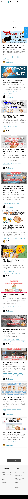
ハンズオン (5, 128)
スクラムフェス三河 (7, 375)
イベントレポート (6, 341)
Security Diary (19, 475)
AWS (8, 58)
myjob (20, 306)
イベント (5, 374)
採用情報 (5, 482)
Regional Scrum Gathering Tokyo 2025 (9, 203)
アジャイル (5, 91)
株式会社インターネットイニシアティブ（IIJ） (8, 473)
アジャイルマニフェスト (7, 93)
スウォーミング (21, 238)
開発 (4, 163)
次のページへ (14, 460)
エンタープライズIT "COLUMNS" (20, 478)
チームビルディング (7, 273)
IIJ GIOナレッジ (19, 482)
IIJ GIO (4, 479)
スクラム (11, 91)
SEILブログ (18, 485)
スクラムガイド (6, 410)
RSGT (14, 201)
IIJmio (4, 477)
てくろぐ (18, 487)
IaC (4, 58)
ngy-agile (16, 91)
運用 (12, 273)
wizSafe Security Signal (21, 472)
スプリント (15, 271)
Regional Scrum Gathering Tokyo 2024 (13, 339)
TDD (20, 126)
